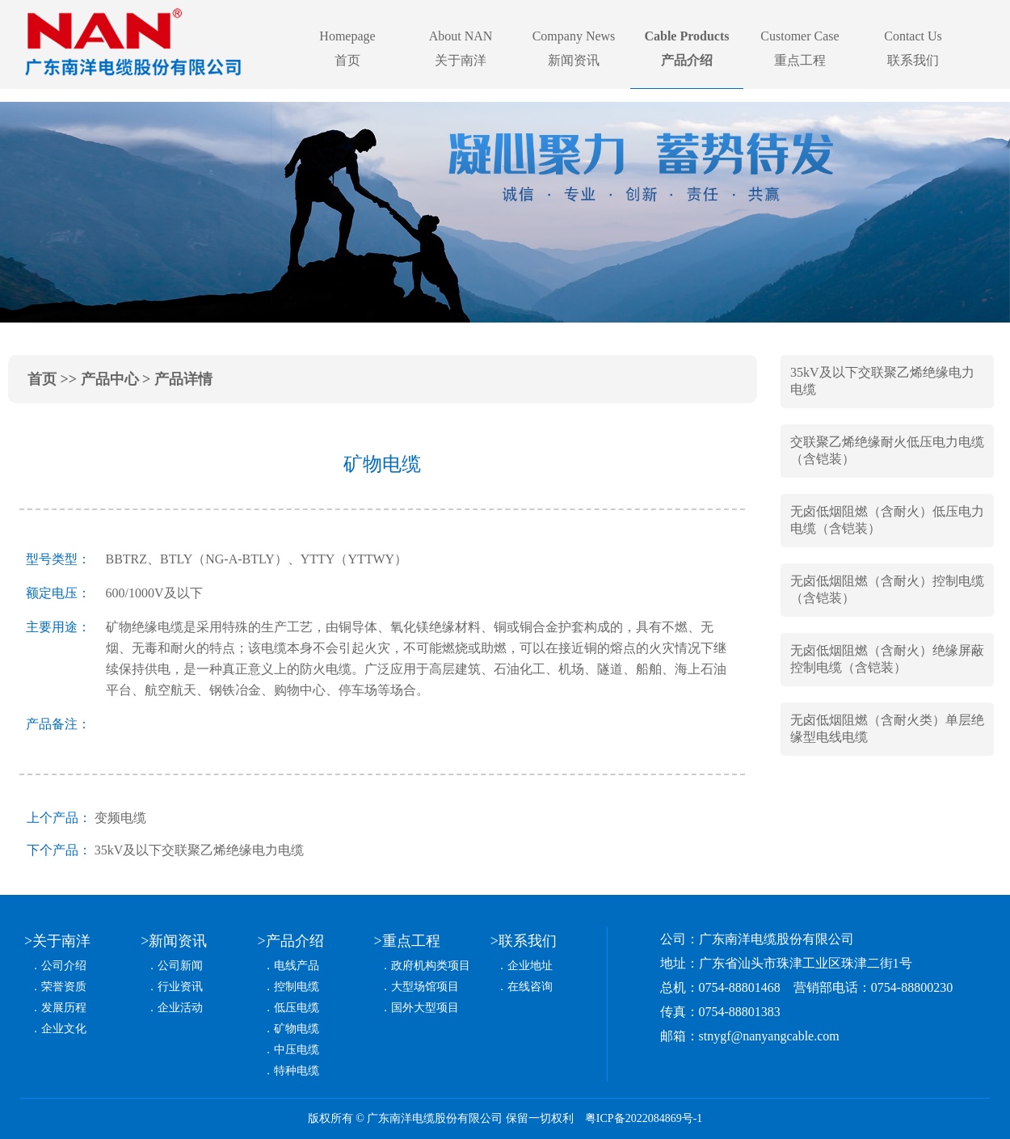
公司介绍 (63, 966)
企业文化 (63, 1029)
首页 (42, 379)
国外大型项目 (425, 1008)
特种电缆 (296, 1071)
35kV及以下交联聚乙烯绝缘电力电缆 (200, 850)
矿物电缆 (296, 1029)
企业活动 (180, 1008)
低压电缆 (296, 1008)
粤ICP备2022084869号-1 (643, 1118)
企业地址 (530, 966)
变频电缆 (120, 818)
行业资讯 (180, 987)
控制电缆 (296, 987)
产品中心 (110, 379)
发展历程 (63, 1008)
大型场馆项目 (425, 987)
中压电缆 (296, 1050)
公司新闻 (180, 966)
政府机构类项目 (430, 966)
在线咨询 (530, 987)
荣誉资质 (63, 987)
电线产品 (296, 966)
